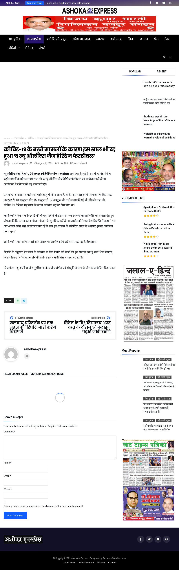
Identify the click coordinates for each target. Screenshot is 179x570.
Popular (135, 71)
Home (7, 138)
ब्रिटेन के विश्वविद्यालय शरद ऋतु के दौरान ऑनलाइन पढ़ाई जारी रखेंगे (86, 325)
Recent (162, 71)
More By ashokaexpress (47, 374)
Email (7, 476)
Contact (112, 562)
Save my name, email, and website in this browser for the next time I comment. (44, 506)
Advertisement (86, 562)
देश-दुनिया (149, 359)
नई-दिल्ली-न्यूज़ (164, 359)
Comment (9, 431)
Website (8, 489)
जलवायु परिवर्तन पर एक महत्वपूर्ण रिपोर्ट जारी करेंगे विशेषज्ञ (34, 325)
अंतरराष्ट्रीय (19, 138)
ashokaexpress (20, 163)
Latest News (69, 562)
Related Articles (16, 374)
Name (7, 463)
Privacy (101, 562)
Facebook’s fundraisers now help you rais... (68, 3)
